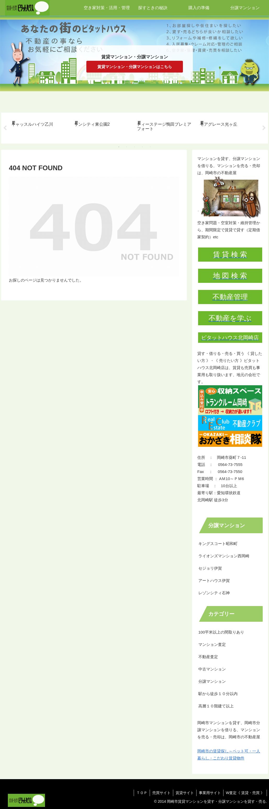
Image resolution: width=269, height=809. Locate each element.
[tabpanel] (40, 127)
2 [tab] (126, 147)
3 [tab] (134, 147)
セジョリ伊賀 (210, 568)
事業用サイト (209, 793)
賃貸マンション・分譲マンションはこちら (134, 66)
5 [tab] (150, 147)
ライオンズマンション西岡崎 (223, 556)
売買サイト (159, 793)
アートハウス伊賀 (214, 580)
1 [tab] (118, 147)
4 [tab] (142, 147)
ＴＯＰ (139, 793)
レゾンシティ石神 (214, 593)
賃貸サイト (183, 793)
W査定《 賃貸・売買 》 (245, 793)
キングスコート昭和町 (218, 543)
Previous (5, 128)
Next (264, 128)
